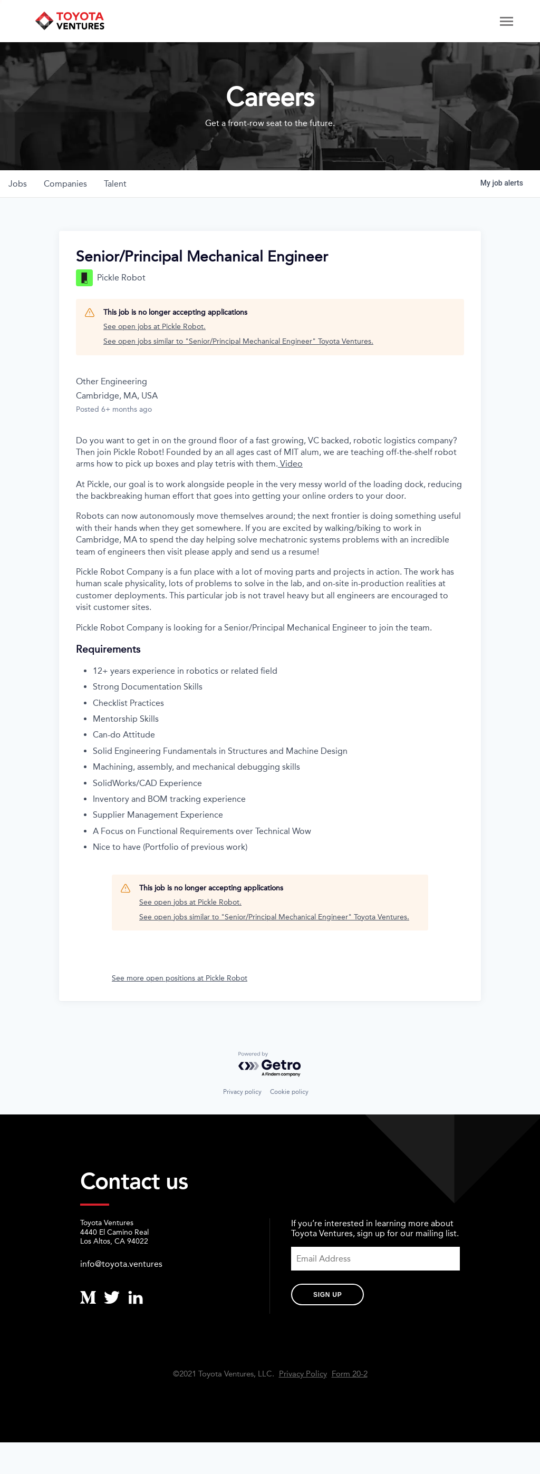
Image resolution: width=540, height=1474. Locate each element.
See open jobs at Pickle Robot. (154, 326)
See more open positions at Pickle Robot (179, 978)
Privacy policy (242, 1091)
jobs (17, 184)
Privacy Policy (303, 1374)
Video (290, 464)
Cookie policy (289, 1091)
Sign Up (327, 1294)
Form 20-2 (350, 1374)
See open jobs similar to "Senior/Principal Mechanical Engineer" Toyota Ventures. (238, 341)
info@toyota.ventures (121, 1264)
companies (65, 184)
